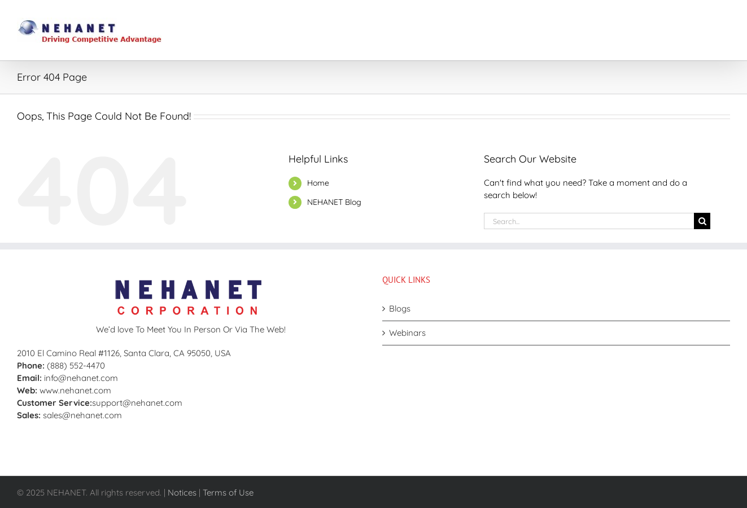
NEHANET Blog (334, 202)
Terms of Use (228, 492)
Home (318, 183)
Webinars (407, 332)
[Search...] (589, 221)
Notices (182, 492)
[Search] (702, 221)
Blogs (399, 308)
